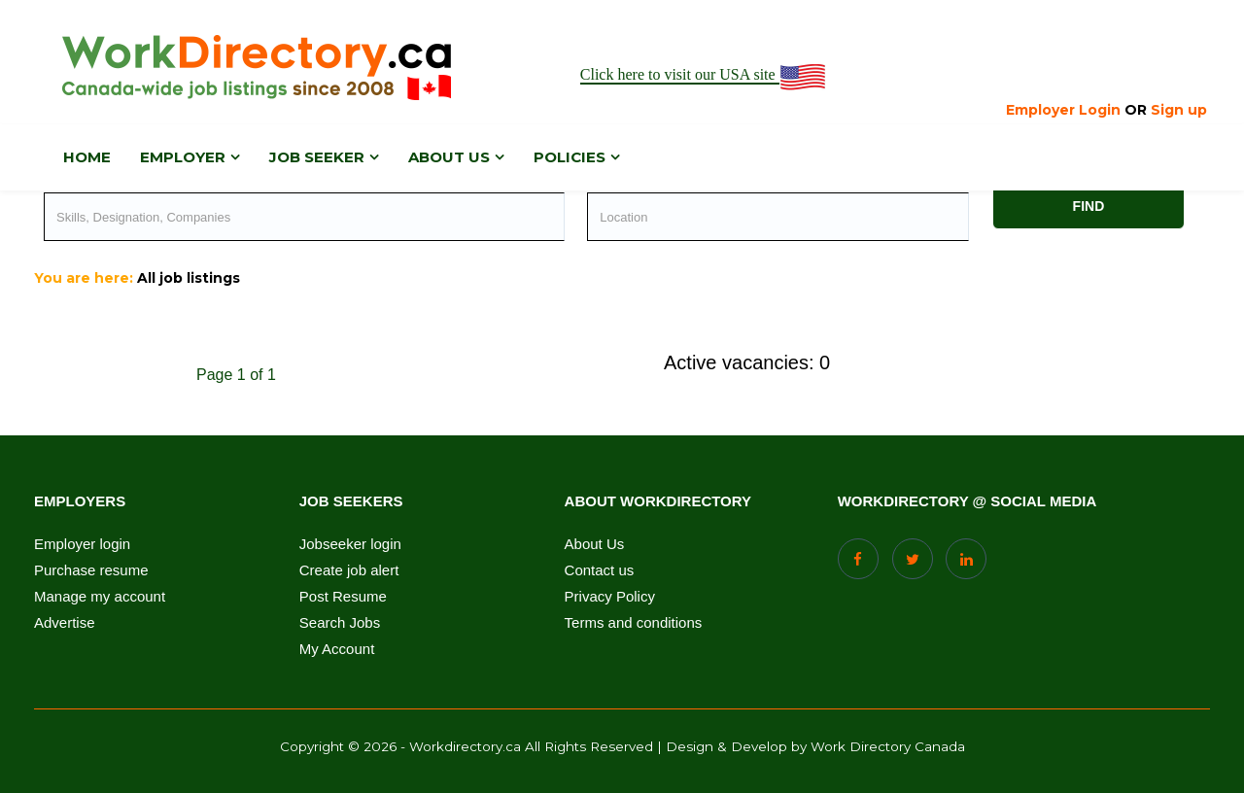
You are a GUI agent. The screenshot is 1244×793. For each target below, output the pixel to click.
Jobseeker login (350, 544)
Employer (182, 157)
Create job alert (349, 570)
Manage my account (99, 597)
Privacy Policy (610, 597)
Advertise (64, 623)
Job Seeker (316, 157)
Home (87, 157)
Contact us (600, 570)
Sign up (1179, 110)
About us (449, 157)
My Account (337, 649)
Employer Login (1063, 110)
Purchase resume (91, 570)
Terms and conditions (634, 623)
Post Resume (343, 597)
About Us (595, 544)
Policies (569, 157)
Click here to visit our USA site (704, 75)
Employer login (82, 544)
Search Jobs (339, 623)
